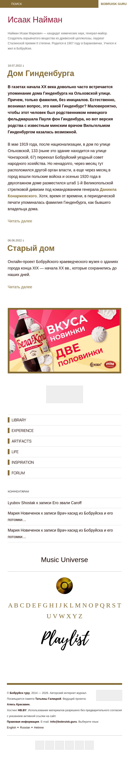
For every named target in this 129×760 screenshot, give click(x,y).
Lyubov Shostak (21, 503)
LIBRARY (19, 419)
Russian (25, 727)
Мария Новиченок (24, 513)
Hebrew (39, 727)
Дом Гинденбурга (40, 73)
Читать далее (20, 221)
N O (87, 605)
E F (36, 605)
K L (68, 605)
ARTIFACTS (21, 441)
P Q (99, 605)
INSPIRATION (23, 462)
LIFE (15, 451)
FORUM (18, 472)
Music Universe (64, 560)
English (11, 727)
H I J (55, 605)
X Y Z (74, 616)
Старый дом (31, 248)
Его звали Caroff (66, 503)
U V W (56, 616)
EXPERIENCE (23, 430)
